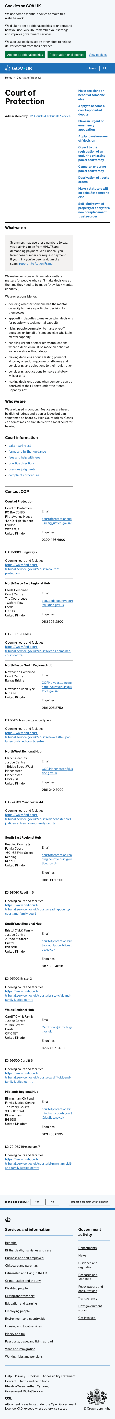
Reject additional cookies (67, 55)
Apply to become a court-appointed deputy (91, 110)
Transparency (87, 1298)
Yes (39, 1201)
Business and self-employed (24, 1258)
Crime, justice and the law (23, 1281)
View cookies (98, 54)
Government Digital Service (24, 1391)
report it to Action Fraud (36, 263)
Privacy (20, 1376)
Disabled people (16, 1288)
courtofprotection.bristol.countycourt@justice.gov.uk (57, 945)
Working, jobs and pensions (24, 1356)
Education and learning (21, 1303)
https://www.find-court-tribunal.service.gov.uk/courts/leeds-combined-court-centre (38, 651)
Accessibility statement (59, 1376)
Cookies (34, 1376)
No (55, 1201)
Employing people (17, 1311)
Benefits (11, 1243)
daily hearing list (19, 446)
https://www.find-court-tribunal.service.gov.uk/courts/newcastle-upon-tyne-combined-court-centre (38, 737)
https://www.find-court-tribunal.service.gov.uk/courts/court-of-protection (32, 569)
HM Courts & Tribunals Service (49, 116)
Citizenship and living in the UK (26, 1273)
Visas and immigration (20, 1349)
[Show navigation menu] (91, 68)
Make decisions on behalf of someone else (91, 95)
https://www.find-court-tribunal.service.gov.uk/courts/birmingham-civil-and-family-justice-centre (38, 1163)
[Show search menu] (105, 68)
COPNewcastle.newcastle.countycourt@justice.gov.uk (57, 687)
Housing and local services (23, 1326)
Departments (87, 1248)
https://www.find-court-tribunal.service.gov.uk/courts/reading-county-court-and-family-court (37, 909)
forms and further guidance (27, 451)
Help (8, 1376)
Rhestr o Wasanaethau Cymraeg (27, 1386)
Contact (10, 1381)
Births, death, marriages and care (28, 1250)
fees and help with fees (24, 457)
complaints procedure (23, 475)
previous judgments (22, 469)
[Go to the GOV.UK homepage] (18, 68)
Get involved (87, 1318)
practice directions (21, 463)
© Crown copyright (97, 1408)
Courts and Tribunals (29, 77)
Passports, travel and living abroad (29, 1341)
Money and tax (15, 1334)
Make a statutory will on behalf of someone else (93, 193)
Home (8, 77)
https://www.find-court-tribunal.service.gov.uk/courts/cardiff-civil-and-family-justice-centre (38, 1077)
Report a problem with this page (89, 1201)
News (82, 1255)
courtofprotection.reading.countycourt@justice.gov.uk (57, 859)
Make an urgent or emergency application (91, 125)
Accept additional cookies (25, 55)
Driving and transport (19, 1296)
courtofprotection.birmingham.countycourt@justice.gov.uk (57, 1113)
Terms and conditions (34, 1381)
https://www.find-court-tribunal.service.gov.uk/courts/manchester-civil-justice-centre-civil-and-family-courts (38, 819)
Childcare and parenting (22, 1265)
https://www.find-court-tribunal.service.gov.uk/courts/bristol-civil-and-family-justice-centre (38, 995)
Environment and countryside (25, 1319)
